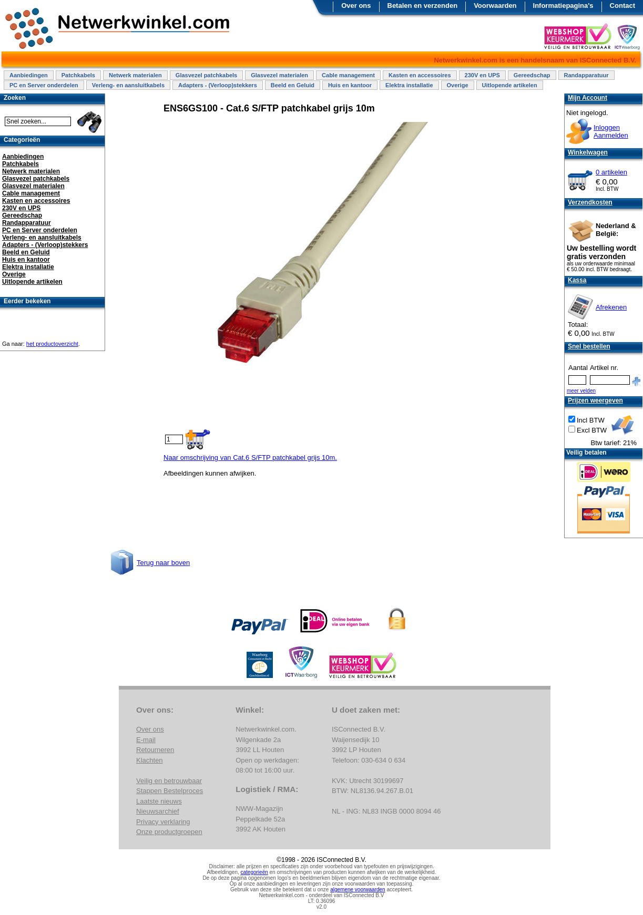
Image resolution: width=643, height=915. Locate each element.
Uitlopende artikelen (509, 85)
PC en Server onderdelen (43, 85)
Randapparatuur (586, 75)
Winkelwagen (588, 152)
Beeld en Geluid (292, 85)
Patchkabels (78, 75)
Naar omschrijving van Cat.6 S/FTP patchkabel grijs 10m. (250, 457)
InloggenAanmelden (611, 131)
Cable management (348, 75)
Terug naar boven (163, 563)
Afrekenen (611, 307)
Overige (457, 85)
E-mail (146, 740)
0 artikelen (611, 172)
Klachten (149, 760)
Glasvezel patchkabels (206, 75)
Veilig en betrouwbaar (169, 781)
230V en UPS (482, 75)
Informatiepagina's (563, 5)
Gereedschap (532, 75)
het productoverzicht (52, 344)
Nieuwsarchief (157, 811)
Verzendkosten (590, 202)
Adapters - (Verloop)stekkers (217, 85)
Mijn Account (587, 97)
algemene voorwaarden (357, 889)
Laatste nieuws (159, 801)
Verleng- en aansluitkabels (128, 85)
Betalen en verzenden (422, 5)
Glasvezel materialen (279, 75)
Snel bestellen (589, 346)
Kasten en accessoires (420, 75)
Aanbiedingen (28, 75)
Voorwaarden (495, 5)
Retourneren (155, 750)
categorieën (254, 872)
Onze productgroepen (169, 832)
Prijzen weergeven (595, 400)
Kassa (577, 280)
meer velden (581, 391)
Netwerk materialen (135, 75)
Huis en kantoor (350, 85)
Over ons (356, 5)
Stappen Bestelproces (169, 791)
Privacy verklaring (163, 822)
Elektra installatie (409, 85)
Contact (622, 5)
